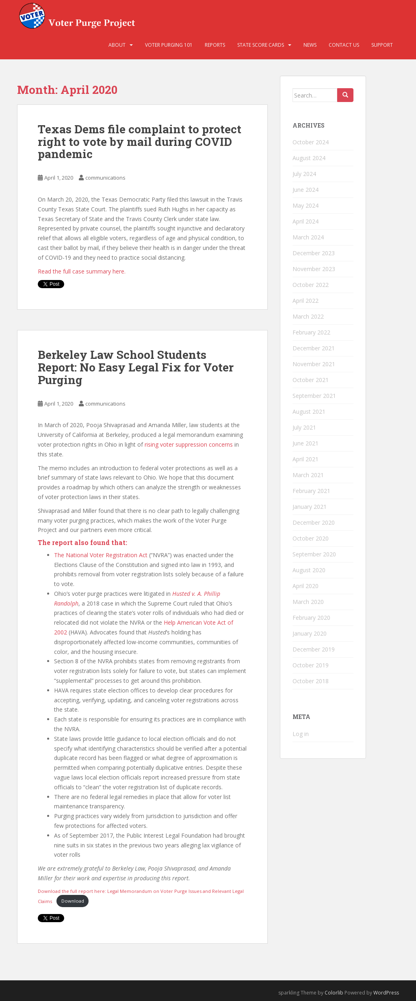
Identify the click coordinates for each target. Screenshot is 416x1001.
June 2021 (305, 443)
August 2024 (308, 158)
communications (105, 177)
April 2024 (305, 221)
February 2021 (311, 491)
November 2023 (313, 269)
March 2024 (308, 237)
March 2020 (308, 602)
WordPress (386, 992)
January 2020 (309, 633)
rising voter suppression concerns (189, 444)
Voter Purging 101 (169, 44)
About (117, 44)
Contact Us (344, 44)
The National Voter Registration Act (100, 555)
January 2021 (309, 506)
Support (382, 44)
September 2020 (314, 554)
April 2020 (305, 586)
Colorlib (334, 992)
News (309, 44)
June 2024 (305, 189)
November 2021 (313, 364)
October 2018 (310, 681)
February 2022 (311, 332)
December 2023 (313, 253)
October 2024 (310, 142)
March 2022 (308, 316)
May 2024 (305, 205)
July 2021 (304, 427)
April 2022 (305, 300)
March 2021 (308, 475)
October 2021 (310, 380)
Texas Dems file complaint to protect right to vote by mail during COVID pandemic (139, 142)
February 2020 (311, 617)
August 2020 (308, 570)
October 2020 (310, 538)
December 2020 (313, 522)
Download (72, 901)
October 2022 (310, 285)
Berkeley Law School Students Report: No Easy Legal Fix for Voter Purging (136, 367)
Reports (215, 44)
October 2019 (310, 665)
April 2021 (305, 459)
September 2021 (314, 396)
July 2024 (304, 174)
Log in (300, 734)
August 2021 (308, 411)
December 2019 (313, 649)
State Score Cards (260, 44)
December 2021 (313, 348)
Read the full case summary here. (82, 271)
